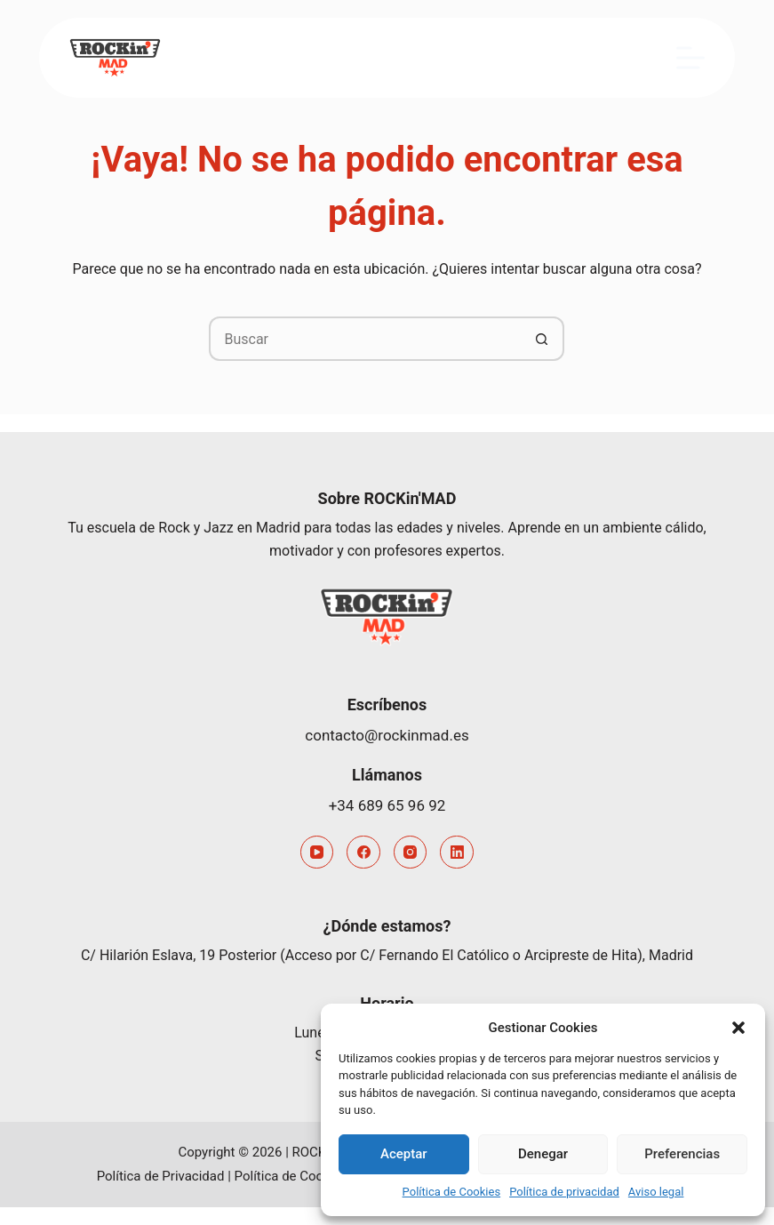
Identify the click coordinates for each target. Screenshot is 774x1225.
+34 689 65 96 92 (387, 805)
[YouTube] (317, 852)
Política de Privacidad (161, 1176)
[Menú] (690, 58)
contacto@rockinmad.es (386, 735)
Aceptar (403, 1154)
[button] (738, 1028)
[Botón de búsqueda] (542, 338)
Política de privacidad (564, 1191)
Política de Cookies (452, 1191)
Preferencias (682, 1154)
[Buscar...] (364, 338)
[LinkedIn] (457, 852)
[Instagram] (410, 852)
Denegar (543, 1154)
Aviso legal (656, 1191)
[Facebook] (363, 852)
